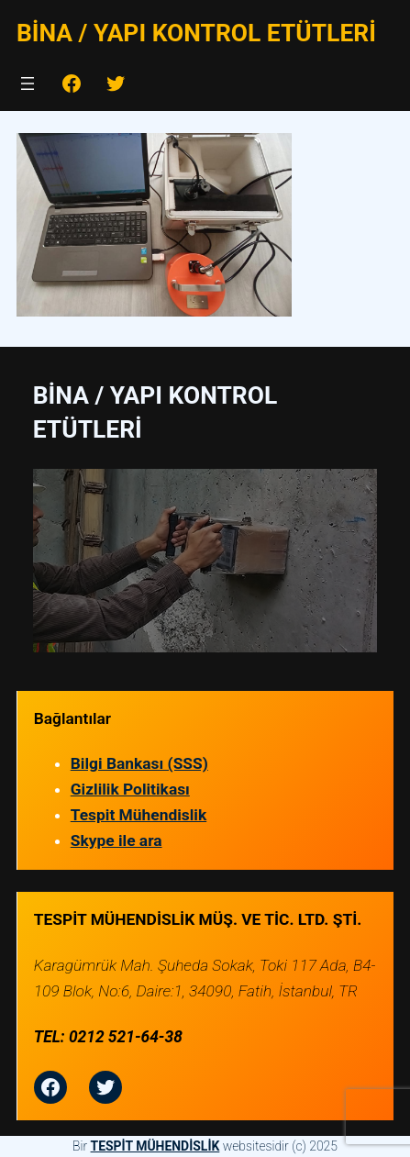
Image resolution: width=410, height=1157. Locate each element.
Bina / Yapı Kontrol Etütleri (196, 32)
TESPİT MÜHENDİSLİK (155, 1146)
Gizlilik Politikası (130, 789)
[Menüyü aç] (28, 83)
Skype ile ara (116, 840)
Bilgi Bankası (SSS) (139, 763)
